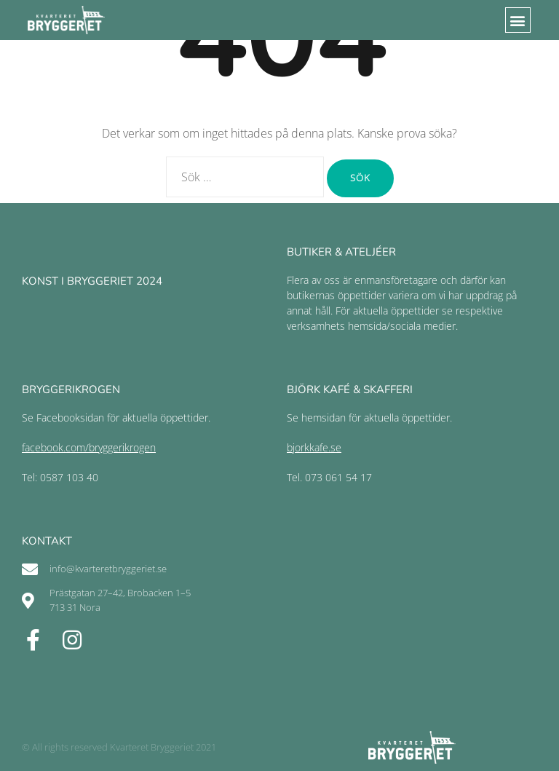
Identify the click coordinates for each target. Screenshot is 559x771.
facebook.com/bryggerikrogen (89, 447)
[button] (518, 20)
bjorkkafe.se (314, 447)
